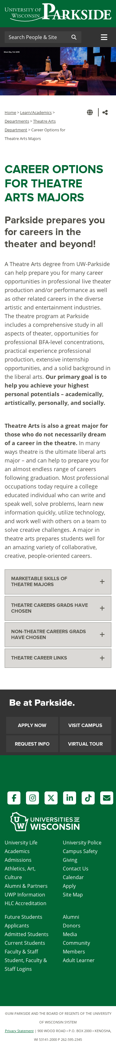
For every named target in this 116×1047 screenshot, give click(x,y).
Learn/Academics (36, 112)
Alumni (71, 916)
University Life (21, 842)
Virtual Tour (85, 744)
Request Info (32, 744)
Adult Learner (79, 960)
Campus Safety (80, 851)
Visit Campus (85, 725)
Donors (71, 925)
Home (10, 112)
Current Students (25, 943)
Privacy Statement (19, 1030)
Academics (17, 851)
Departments (17, 121)
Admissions (18, 859)
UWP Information (25, 894)
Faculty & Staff (21, 951)
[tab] (58, 582)
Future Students (23, 916)
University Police (82, 842)
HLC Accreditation (25, 903)
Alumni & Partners (26, 886)
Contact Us (75, 868)
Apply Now (32, 725)
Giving (70, 859)
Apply (69, 886)
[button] (91, 112)
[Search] (36, 37)
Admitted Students (27, 934)
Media (70, 934)
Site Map (73, 894)
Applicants (17, 925)
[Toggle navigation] (104, 37)
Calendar (73, 877)
